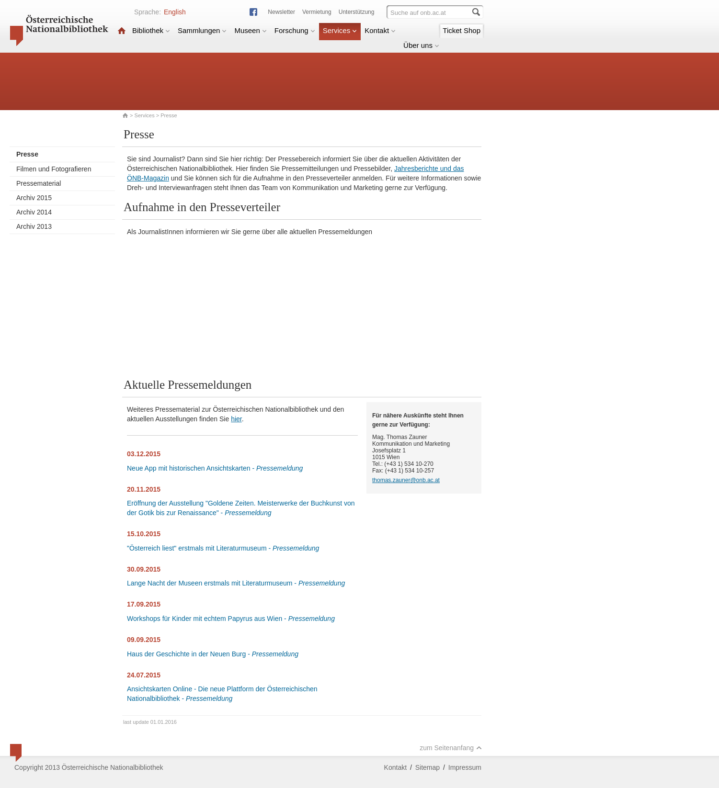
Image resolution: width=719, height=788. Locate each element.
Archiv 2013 (34, 226)
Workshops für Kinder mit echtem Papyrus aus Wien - (231, 618)
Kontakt (380, 30)
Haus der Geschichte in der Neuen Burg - (212, 654)
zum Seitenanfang (451, 748)
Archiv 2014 (34, 212)
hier (236, 419)
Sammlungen (202, 30)
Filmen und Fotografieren (53, 169)
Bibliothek (151, 30)
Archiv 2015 (34, 198)
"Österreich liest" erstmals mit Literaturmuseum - (223, 548)
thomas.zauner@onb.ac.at (406, 480)
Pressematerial (38, 183)
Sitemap (427, 767)
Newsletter (281, 12)
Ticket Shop (461, 30)
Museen (250, 30)
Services (340, 30)
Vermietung (316, 12)
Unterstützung (357, 12)
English (175, 12)
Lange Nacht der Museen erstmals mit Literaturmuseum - (236, 583)
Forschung (294, 30)
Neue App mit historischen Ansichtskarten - (215, 468)
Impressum (464, 767)
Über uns (421, 45)
